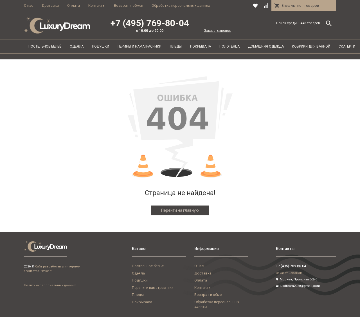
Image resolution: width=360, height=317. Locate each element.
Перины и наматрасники (139, 46)
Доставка (50, 5)
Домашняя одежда (266, 46)
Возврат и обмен (128, 5)
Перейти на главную (180, 210)
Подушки (100, 46)
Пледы (176, 46)
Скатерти (347, 46)
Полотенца (229, 46)
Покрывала (200, 46)
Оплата (73, 5)
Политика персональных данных (50, 285)
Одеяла (77, 46)
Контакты (96, 5)
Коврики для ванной (311, 46)
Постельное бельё (44, 46)
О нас (28, 5)
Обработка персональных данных (181, 5)
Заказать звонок (217, 31)
